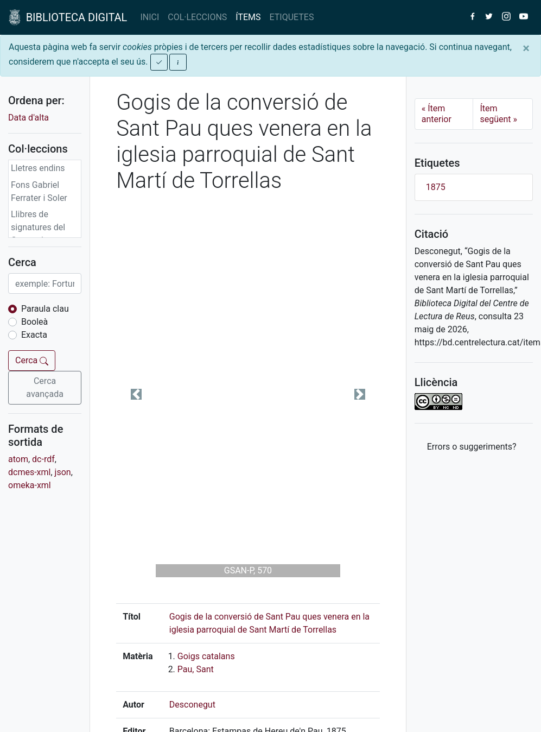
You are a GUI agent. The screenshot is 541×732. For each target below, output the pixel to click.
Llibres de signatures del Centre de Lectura (38, 233)
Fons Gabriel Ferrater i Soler (39, 191)
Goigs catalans (206, 656)
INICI (149, 17)
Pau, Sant (195, 669)
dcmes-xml (29, 472)
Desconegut (192, 704)
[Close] (526, 48)
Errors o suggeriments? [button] (472, 446)
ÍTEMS (248, 17)
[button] (136, 394)
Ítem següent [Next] (498, 113)
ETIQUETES (292, 17)
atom (18, 459)
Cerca (31, 360)
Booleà (34, 322)
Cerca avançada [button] (44, 387)
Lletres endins (38, 168)
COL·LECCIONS (197, 17)
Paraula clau (45, 309)
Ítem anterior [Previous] (436, 113)
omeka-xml (29, 485)
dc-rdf (43, 459)
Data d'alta (28, 117)
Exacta (34, 335)
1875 (435, 187)
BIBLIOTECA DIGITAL (68, 17)
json (63, 472)
